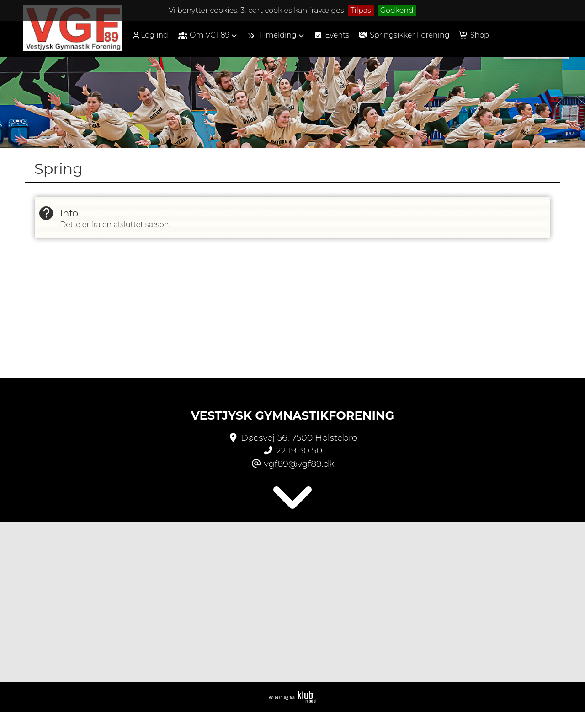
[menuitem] (153, 35)
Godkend (397, 10)
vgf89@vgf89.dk (299, 463)
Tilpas (361, 10)
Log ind (150, 35)
